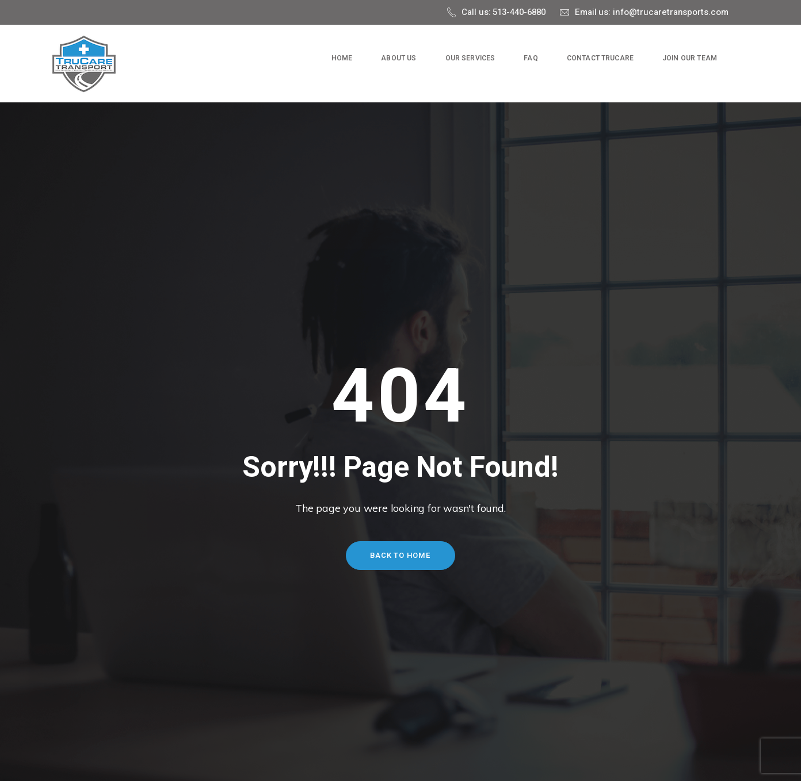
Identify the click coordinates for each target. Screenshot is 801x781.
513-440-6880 (519, 12)
